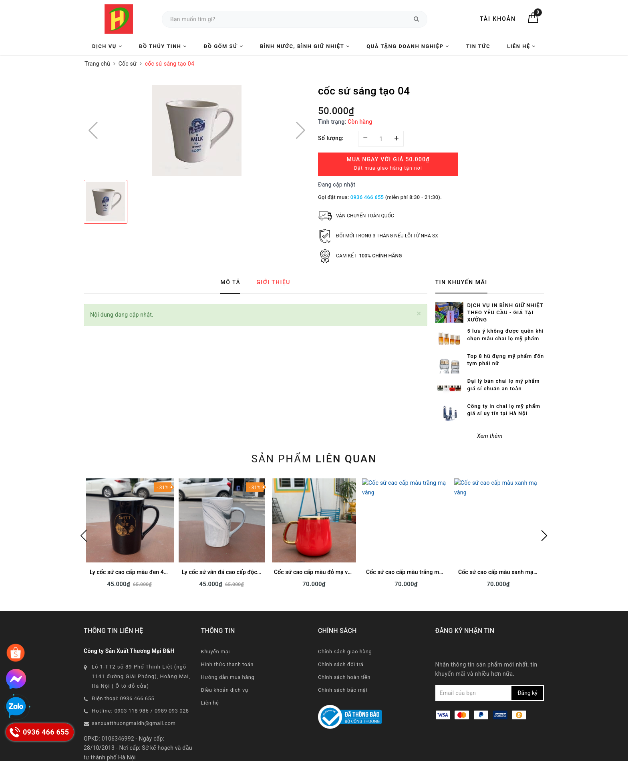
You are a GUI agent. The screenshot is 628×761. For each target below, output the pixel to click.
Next (544, 510)
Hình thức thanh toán (227, 638)
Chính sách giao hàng (345, 625)
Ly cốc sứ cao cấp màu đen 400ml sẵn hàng (145, 546)
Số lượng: (331, 138)
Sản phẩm (313, 433)
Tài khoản (498, 19)
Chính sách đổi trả (340, 638)
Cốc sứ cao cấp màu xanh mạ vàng (502, 546)
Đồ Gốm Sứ (223, 46)
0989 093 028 (172, 685)
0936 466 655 (367, 197)
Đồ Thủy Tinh (163, 46)
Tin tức (478, 46)
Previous (84, 510)
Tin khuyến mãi (461, 282)
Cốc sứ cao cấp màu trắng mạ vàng (411, 546)
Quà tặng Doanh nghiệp (407, 46)
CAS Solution (395, 752)
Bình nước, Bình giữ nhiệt (305, 46)
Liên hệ (521, 46)
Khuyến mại (215, 625)
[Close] (419, 313)
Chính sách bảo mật (343, 664)
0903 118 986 (132, 685)
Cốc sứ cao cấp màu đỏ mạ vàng (315, 546)
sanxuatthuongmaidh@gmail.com (133, 697)
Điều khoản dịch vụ (224, 664)
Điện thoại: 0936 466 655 (123, 672)
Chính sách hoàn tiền (344, 651)
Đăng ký (527, 667)
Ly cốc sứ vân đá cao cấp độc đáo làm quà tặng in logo (252, 546)
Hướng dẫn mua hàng (228, 651)
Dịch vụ (107, 46)
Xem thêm (490, 410)
